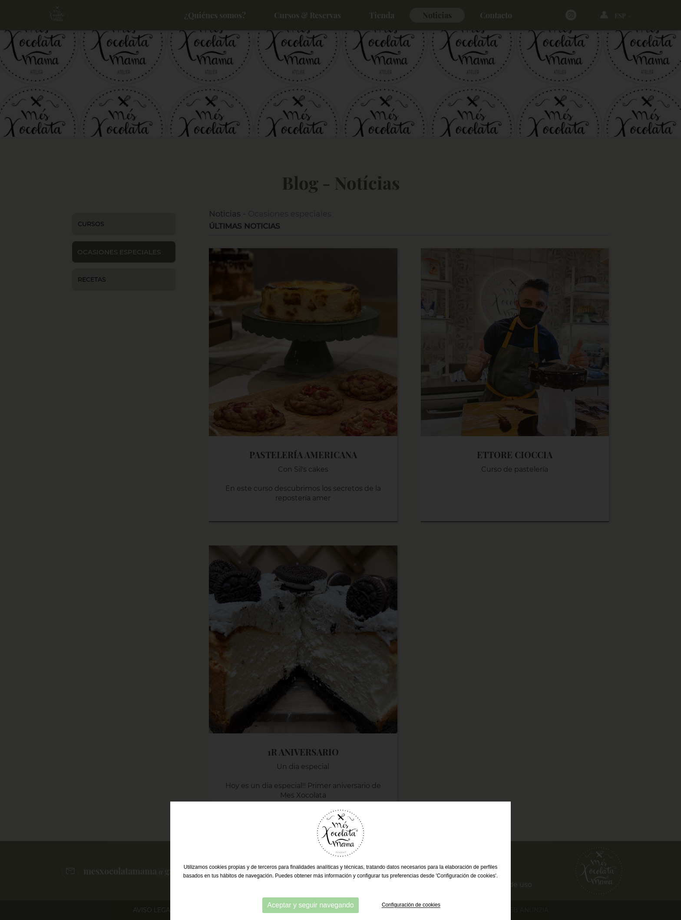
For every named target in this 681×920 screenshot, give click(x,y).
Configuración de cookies (411, 905)
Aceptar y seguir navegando (310, 905)
